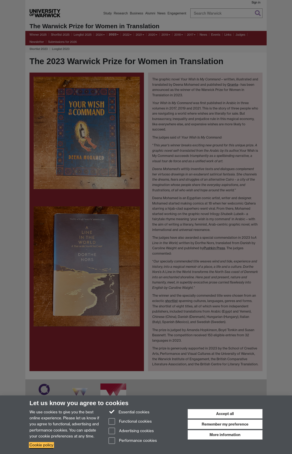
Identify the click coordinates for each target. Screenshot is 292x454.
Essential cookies (129, 411)
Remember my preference (225, 424)
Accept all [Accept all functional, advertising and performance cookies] (225, 413)
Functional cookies (130, 422)
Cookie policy (41, 445)
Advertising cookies (131, 431)
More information (225, 434)
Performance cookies (132, 441)
